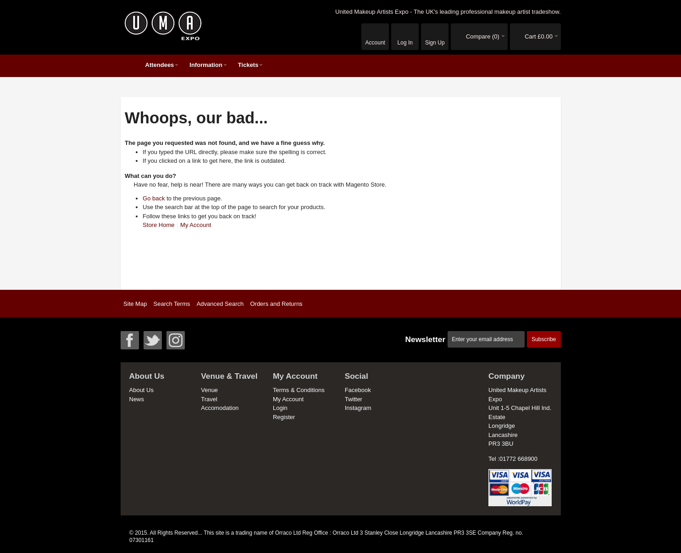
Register (284, 417)
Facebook (358, 390)
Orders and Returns (276, 303)
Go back (154, 198)
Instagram (358, 407)
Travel (209, 399)
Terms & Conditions (299, 390)
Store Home (158, 224)
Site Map (135, 303)
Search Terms (172, 303)
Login (280, 407)
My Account (195, 224)
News (136, 399)
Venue (209, 390)
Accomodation (219, 407)
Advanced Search (220, 303)
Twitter (353, 399)
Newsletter (425, 339)
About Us (141, 390)
